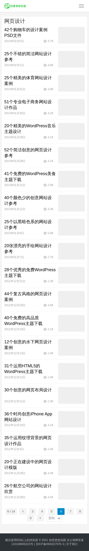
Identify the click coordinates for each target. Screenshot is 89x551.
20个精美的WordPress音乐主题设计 (30, 128)
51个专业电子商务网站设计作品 (28, 104)
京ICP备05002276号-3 (50, 544)
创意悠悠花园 (57, 540)
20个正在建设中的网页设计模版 (28, 464)
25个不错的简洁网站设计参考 (28, 56)
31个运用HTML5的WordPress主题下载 (23, 369)
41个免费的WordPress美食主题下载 (30, 176)
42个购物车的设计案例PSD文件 (25, 32)
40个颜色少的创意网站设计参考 (28, 200)
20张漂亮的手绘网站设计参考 (28, 248)
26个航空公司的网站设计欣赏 (28, 488)
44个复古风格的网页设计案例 (28, 296)
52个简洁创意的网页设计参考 (28, 153)
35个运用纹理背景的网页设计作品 (28, 440)
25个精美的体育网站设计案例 (28, 80)
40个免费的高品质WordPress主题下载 (23, 320)
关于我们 (72, 544)
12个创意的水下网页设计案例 (28, 344)
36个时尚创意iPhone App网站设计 (28, 417)
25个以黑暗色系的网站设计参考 (28, 224)
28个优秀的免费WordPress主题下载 (30, 272)
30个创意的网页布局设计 (28, 390)
